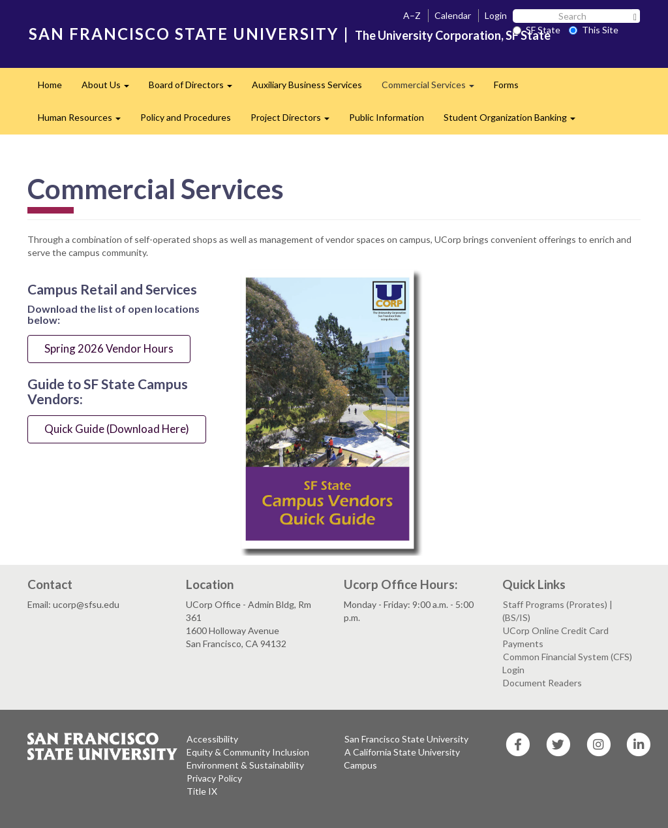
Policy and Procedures (185, 117)
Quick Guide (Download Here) (116, 429)
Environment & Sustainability (245, 765)
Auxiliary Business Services (307, 84)
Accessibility (212, 738)
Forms (506, 84)
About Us (110, 88)
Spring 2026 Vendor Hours (109, 348)
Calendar (452, 15)
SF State (536, 29)
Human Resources (84, 121)
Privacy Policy (214, 778)
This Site (593, 29)
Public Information (386, 117)
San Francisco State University (406, 738)
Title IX (202, 791)
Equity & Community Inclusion (248, 751)
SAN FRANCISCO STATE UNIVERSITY (184, 33)
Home (50, 84)
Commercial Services (433, 88)
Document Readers (542, 682)
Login (496, 15)
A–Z (412, 15)
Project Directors (294, 121)
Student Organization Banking (514, 121)
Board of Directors (195, 88)
